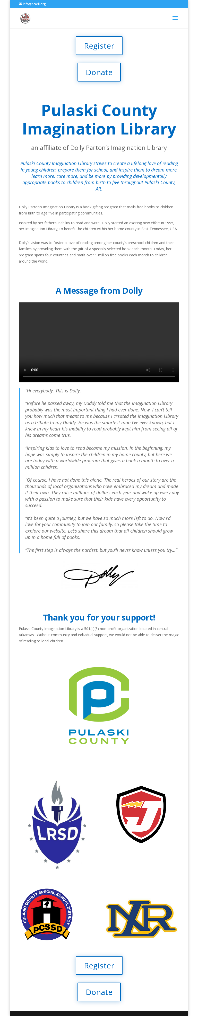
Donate (99, 72)
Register (99, 45)
